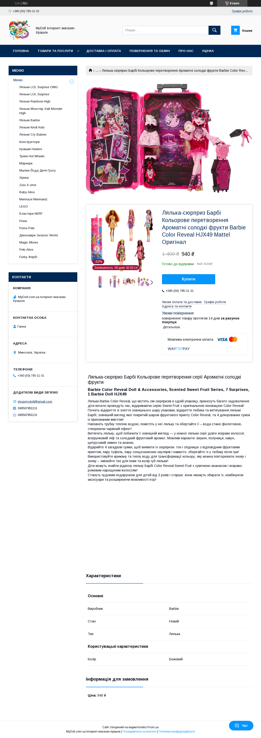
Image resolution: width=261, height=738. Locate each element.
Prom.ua (153, 727)
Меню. (18, 80)
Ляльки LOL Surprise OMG (38, 87)
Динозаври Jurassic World (38, 235)
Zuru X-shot (27, 185)
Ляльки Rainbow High (34, 101)
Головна (21, 51)
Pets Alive (26, 249)
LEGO (23, 206)
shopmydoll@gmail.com (35, 401)
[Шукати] (214, 30)
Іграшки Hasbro (30, 149)
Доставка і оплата (103, 51)
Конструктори (29, 142)
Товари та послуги (55, 51)
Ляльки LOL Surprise (34, 94)
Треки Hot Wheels (32, 156)
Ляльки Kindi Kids (32, 127)
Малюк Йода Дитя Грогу (37, 170)
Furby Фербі (28, 257)
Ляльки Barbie (29, 120)
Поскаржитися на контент (139, 731)
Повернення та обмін (150, 51)
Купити (188, 279)
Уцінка (208, 51)
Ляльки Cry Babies (33, 134)
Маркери (25, 163)
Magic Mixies (28, 242)
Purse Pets (27, 228)
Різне (23, 221)
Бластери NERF (31, 213)
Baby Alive (27, 192)
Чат (241, 725)
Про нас (185, 51)
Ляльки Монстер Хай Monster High (40, 111)
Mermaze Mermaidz (33, 199)
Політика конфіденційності (177, 731)
